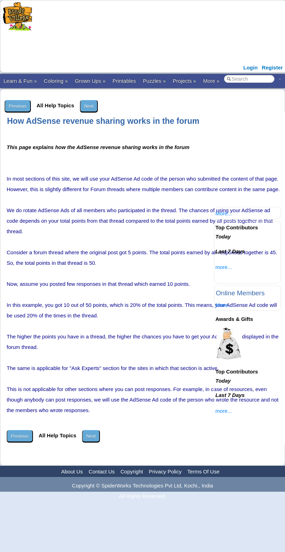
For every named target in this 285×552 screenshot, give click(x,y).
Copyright (132, 471)
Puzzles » (154, 81)
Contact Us (102, 471)
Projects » (184, 81)
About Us (72, 471)
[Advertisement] (141, 46)
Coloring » (56, 81)
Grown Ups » (90, 81)
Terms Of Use (203, 471)
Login (250, 67)
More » (211, 81)
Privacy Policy (165, 471)
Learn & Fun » (20, 81)
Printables (124, 81)
